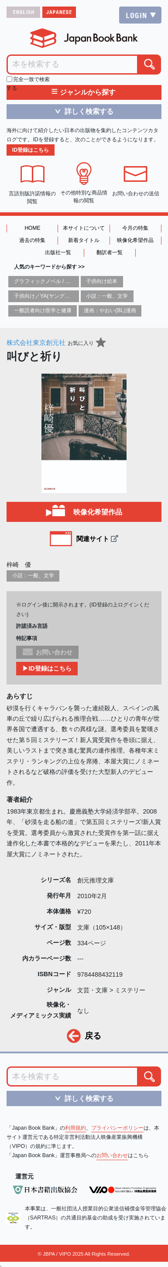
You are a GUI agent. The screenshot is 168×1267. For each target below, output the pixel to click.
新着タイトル (83, 240)
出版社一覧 (58, 252)
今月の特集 (135, 228)
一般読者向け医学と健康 (43, 310)
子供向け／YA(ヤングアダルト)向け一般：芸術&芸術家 (78, 296)
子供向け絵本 (101, 281)
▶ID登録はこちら (46, 668)
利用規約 (75, 1128)
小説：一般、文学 (107, 296)
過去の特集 (32, 240)
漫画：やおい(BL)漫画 (110, 310)
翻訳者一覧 (109, 252)
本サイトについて (84, 228)
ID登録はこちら (30, 150)
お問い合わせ (112, 1155)
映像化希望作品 (135, 240)
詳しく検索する (81, 111)
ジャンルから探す (83, 92)
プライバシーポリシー (117, 1128)
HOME (32, 228)
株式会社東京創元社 (36, 342)
